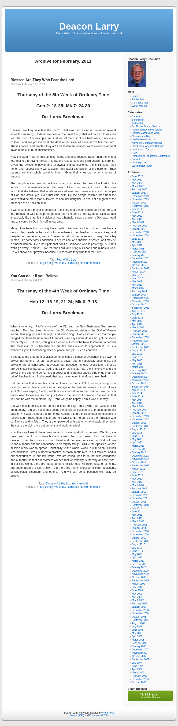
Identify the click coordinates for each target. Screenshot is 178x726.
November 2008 (140, 613)
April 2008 (137, 636)
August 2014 (138, 390)
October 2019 (139, 202)
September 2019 (140, 206)
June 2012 (137, 475)
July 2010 (137, 547)
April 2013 (137, 442)
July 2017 (137, 275)
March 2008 (138, 639)
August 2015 (138, 350)
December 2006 (140, 679)
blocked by (150, 695)
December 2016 (140, 298)
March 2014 (138, 406)
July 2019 (137, 209)
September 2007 (140, 659)
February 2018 (139, 252)
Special (136, 159)
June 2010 (137, 551)
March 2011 (138, 521)
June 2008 (137, 630)
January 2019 (139, 229)
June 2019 (137, 212)
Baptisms (136, 116)
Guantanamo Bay (141, 136)
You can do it (80, 483)
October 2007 (139, 656)
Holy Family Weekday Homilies (58, 263)
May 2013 (137, 439)
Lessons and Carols (142, 149)
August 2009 (138, 584)
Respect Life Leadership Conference (151, 156)
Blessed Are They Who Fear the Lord (42, 80)
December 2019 (140, 196)
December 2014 (140, 377)
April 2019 (137, 219)
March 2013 (138, 446)
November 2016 (140, 301)
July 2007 (137, 662)
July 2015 (137, 354)
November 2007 (140, 653)
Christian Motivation (57, 483)
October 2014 (139, 383)
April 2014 (137, 403)
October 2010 (139, 538)
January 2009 (139, 607)
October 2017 (139, 265)
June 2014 (137, 396)
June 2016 (137, 317)
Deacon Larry (89, 26)
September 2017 (140, 268)
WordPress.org (140, 106)
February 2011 (139, 524)
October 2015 (139, 344)
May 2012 (137, 478)
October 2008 (139, 616)
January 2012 (139, 492)
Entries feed (138, 99)
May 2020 (137, 179)
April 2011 (137, 518)
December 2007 (140, 649)
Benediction (138, 120)
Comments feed (140, 102)
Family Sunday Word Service (147, 129)
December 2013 (140, 416)
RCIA (134, 152)
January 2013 (139, 452)
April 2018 (137, 245)
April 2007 (137, 669)
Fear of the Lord (67, 259)
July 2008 (137, 626)
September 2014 (140, 386)
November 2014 (140, 380)
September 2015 (140, 347)
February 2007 (139, 676)
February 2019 (139, 225)
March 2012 (138, 485)
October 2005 (139, 682)
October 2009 (139, 577)
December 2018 (140, 232)
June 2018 (137, 239)
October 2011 (139, 501)
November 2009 (140, 574)
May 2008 (137, 633)
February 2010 (139, 564)
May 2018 (137, 242)
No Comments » (90, 263)
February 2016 (139, 331)
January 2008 (139, 646)
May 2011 (137, 515)
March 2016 (138, 327)
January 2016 (139, 334)
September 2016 (140, 308)
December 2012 (140, 455)
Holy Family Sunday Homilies (147, 143)
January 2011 (139, 528)
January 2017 (139, 294)
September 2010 (140, 541)
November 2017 (140, 262)
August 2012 (138, 469)
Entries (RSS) (77, 715)
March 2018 (138, 248)
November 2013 (140, 419)
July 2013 (137, 432)
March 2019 (138, 222)
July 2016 (137, 314)
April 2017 (137, 285)
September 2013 (140, 426)
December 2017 (140, 258)
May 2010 (137, 554)
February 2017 (139, 291)
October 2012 (139, 462)
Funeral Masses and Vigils (145, 133)
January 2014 (139, 413)
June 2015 (137, 357)
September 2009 (140, 580)
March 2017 (138, 288)
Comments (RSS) (98, 715)
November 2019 (140, 199)
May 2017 (137, 281)
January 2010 (139, 567)
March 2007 (138, 672)
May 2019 (137, 216)
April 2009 (137, 597)
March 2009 (138, 600)
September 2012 (140, 465)
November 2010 (140, 534)
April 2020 (137, 183)
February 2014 (139, 409)
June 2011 (137, 511)
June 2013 (137, 436)
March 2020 (138, 186)
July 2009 (137, 587)
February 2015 (139, 370)
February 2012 (139, 488)
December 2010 (140, 531)
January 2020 (139, 193)
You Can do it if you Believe (34, 276)
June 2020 (137, 176)
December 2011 (140, 495)
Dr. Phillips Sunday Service (146, 126)
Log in (135, 96)
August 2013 (138, 429)
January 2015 (139, 373)
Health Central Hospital (144, 139)
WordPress (108, 712)
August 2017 (138, 271)
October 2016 (139, 304)
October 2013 (139, 423)
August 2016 (138, 311)
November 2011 (140, 498)
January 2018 (139, 255)
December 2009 (140, 570)
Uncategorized (139, 162)
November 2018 (140, 235)
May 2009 (137, 593)
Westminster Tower (142, 166)
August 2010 (138, 544)
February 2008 (139, 643)
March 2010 (138, 561)
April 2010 (137, 557)
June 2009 (137, 590)
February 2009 (139, 603)
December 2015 (140, 337)
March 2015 (138, 367)
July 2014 (137, 393)
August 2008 (138, 623)
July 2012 (137, 472)
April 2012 (137, 482)
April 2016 (137, 324)
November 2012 (140, 459)
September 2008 (140, 620)
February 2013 (139, 449)
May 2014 (137, 400)
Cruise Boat (138, 123)
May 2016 (137, 321)
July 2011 (137, 508)
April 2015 (137, 363)
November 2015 (140, 340)
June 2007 (137, 666)
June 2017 (137, 278)
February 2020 (139, 189)
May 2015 (137, 360)
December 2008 (140, 610)
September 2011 (140, 505)
